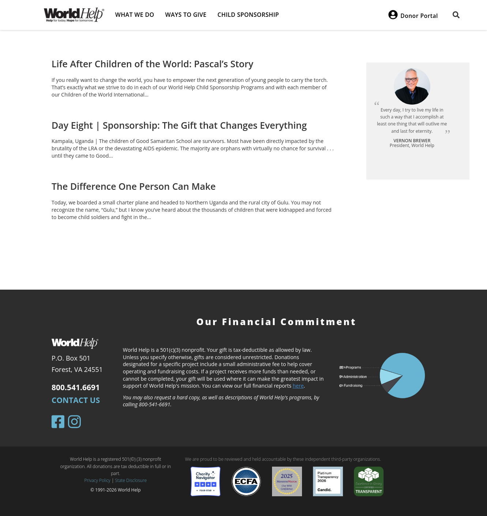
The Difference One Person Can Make (134, 186)
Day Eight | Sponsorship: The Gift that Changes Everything (179, 125)
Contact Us (76, 400)
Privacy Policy (97, 480)
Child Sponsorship (248, 15)
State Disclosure (131, 480)
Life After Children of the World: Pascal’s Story (152, 63)
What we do (134, 15)
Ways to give (186, 15)
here (298, 385)
